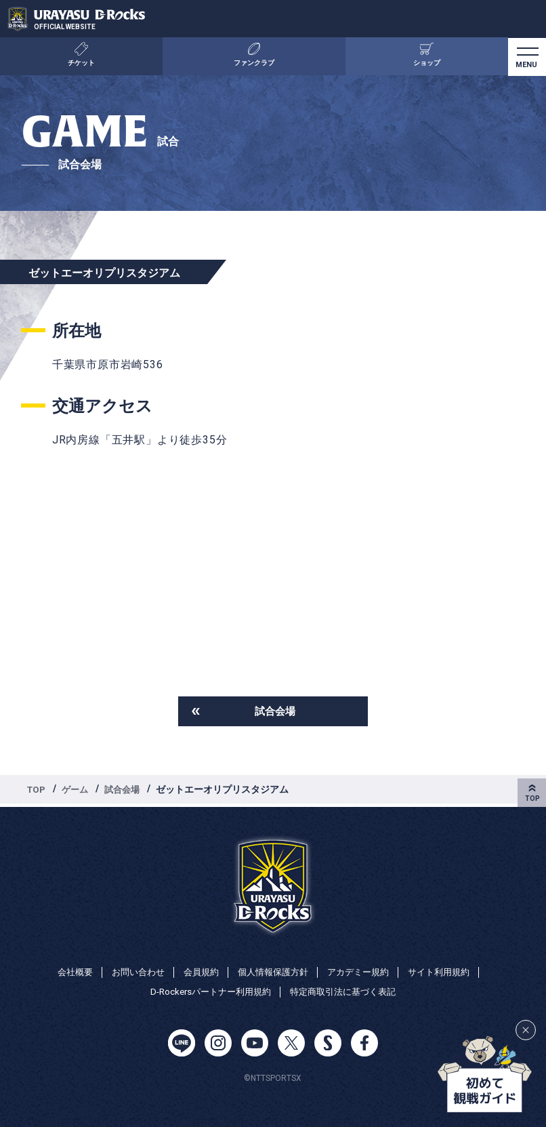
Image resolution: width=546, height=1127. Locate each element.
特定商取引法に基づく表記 (347, 991)
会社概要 (64, 970)
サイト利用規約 (448, 970)
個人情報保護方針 (273, 970)
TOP (37, 790)
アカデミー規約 (363, 970)
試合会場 (275, 711)
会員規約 (197, 970)
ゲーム (78, 790)
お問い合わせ (130, 970)
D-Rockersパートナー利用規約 (206, 991)
